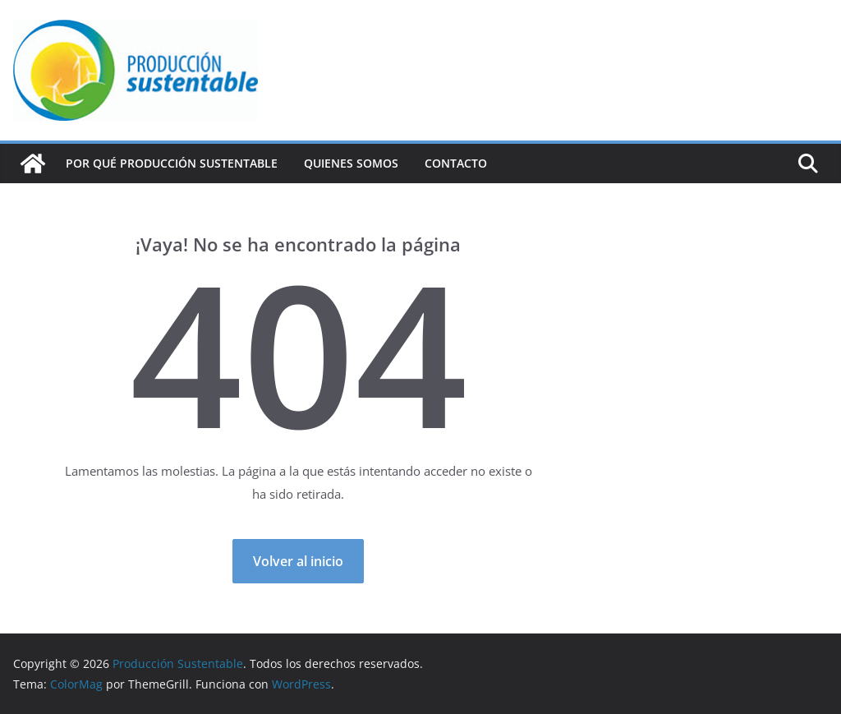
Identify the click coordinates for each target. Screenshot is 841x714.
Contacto (456, 163)
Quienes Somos (351, 163)
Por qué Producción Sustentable (172, 163)
